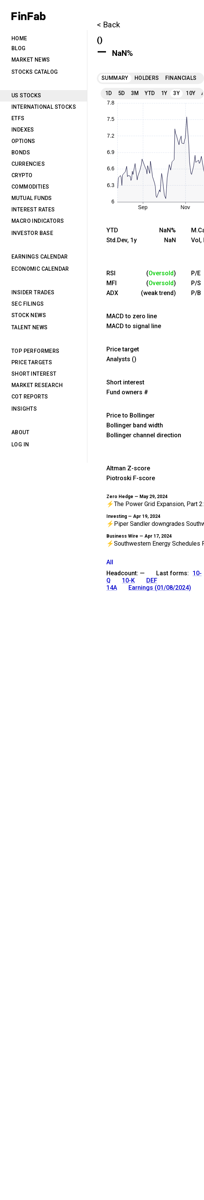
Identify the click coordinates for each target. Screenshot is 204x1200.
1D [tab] (108, 93)
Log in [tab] (20, 444)
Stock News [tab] (28, 315)
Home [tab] (19, 38)
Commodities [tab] (30, 187)
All (109, 562)
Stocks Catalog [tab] (34, 72)
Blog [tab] (18, 48)
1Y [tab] (164, 93)
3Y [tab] (176, 93)
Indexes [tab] (22, 130)
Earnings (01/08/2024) (159, 587)
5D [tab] (121, 93)
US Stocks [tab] (26, 95)
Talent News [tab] (29, 327)
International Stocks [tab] (43, 107)
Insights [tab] (24, 409)
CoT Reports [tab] (29, 397)
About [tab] (20, 432)
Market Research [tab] (37, 385)
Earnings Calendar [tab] (39, 257)
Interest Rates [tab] (33, 209)
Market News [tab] (30, 60)
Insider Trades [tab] (33, 292)
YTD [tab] (150, 93)
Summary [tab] (114, 78)
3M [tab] (135, 93)
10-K (128, 580)
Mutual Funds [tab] (31, 198)
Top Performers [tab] (35, 351)
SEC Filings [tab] (27, 304)
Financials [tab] (181, 78)
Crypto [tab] (21, 175)
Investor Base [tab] (32, 233)
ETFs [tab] (18, 118)
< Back (108, 24)
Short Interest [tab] (34, 374)
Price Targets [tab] (31, 362)
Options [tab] (23, 141)
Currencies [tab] (28, 164)
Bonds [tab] (20, 152)
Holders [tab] (146, 78)
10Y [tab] (190, 93)
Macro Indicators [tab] (37, 221)
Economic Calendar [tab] (40, 269)
